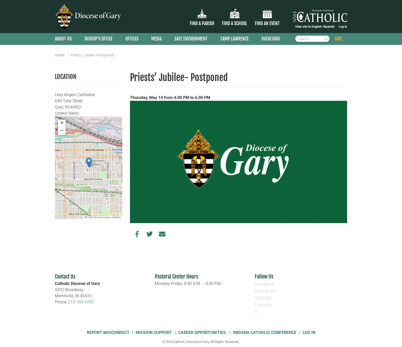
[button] (89, 162)
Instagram (265, 291)
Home (59, 55)
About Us (63, 39)
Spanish (329, 26)
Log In (309, 332)
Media (156, 39)
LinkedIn (263, 305)
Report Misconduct (108, 332)
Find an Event (267, 23)
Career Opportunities (202, 332)
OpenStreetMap (103, 217)
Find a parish (202, 23)
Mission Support (154, 332)
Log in (342, 26)
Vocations (271, 39)
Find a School (234, 23)
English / (317, 26)
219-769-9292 (81, 302)
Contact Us (65, 276)
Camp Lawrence (234, 39)
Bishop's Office (99, 39)
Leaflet (89, 217)
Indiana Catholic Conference (264, 332)
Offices (131, 39)
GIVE (338, 39)
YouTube (264, 298)
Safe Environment (191, 39)
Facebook (265, 284)
